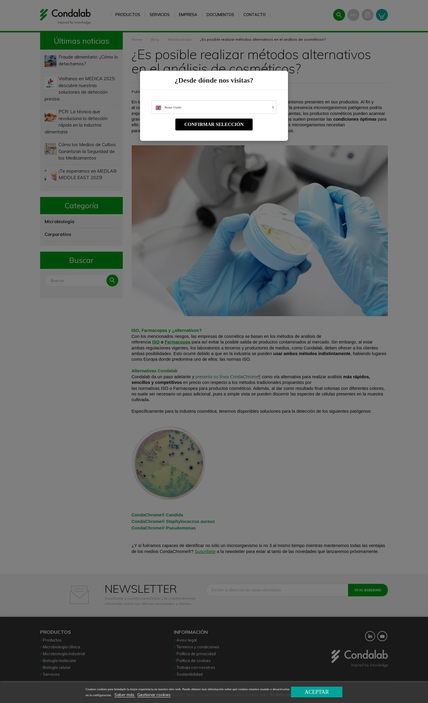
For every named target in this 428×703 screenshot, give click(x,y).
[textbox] (214, 107)
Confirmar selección (214, 124)
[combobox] (214, 107)
